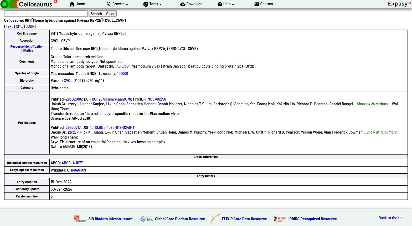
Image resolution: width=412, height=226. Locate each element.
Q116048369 (76, 169)
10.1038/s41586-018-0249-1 (112, 127)
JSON (30, 26)
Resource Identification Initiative (27, 48)
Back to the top (391, 217)
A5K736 (122, 65)
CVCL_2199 (72, 80)
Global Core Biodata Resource (180, 218)
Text (9, 26)
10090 (122, 73)
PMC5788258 (155, 98)
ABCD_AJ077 (72, 162)
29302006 (74, 98)
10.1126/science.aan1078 (111, 98)
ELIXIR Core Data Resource (244, 218)
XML (19, 26)
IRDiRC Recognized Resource (313, 218)
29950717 (73, 127)
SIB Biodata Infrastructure (111, 218)
